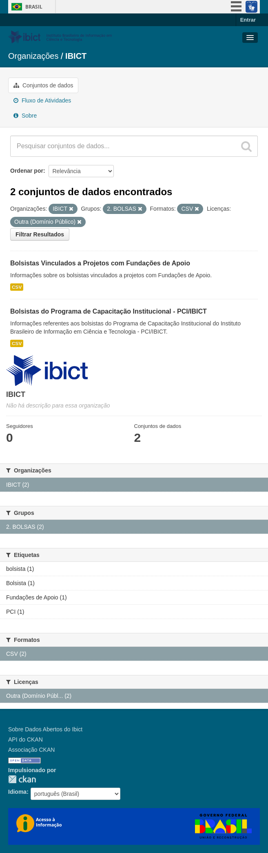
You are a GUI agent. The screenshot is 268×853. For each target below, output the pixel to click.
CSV (17, 287)
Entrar (248, 20)
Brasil (33, 6)
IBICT (75, 55)
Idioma (17, 791)
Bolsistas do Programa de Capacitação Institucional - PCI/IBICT (108, 311)
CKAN (22, 779)
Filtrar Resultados (40, 234)
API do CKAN (25, 739)
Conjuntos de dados (43, 85)
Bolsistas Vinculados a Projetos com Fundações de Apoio (100, 263)
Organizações (33, 55)
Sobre (25, 115)
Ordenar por (26, 170)
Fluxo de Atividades (42, 100)
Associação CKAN (31, 749)
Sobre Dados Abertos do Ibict (45, 729)
